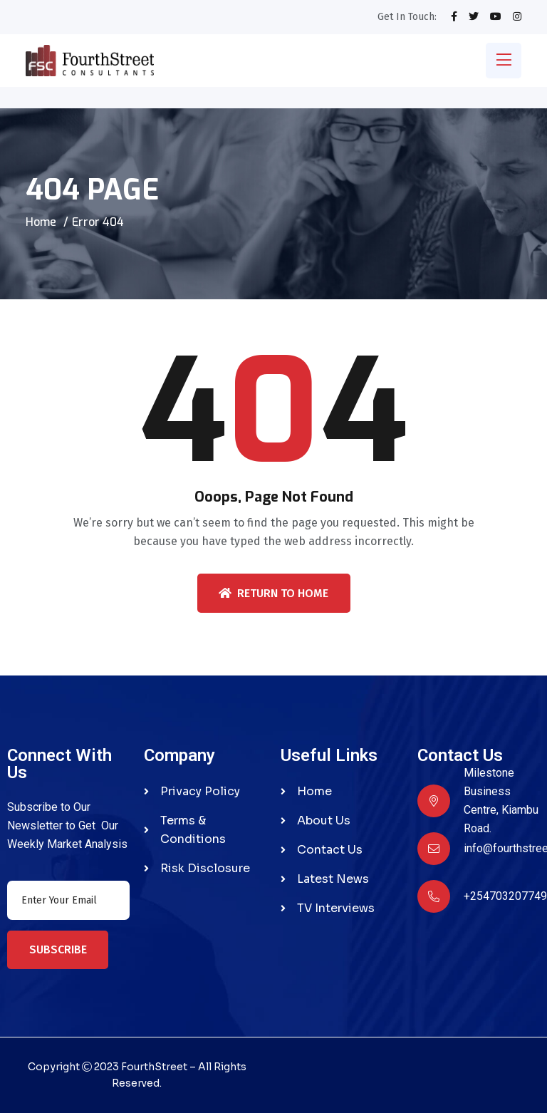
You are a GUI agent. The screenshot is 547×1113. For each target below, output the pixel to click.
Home (41, 221)
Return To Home (273, 593)
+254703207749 (505, 896)
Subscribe (58, 949)
